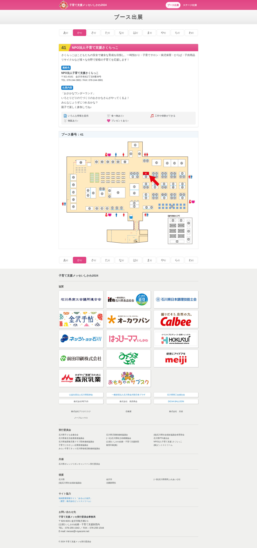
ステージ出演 (190, 5)
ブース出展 (173, 5)
